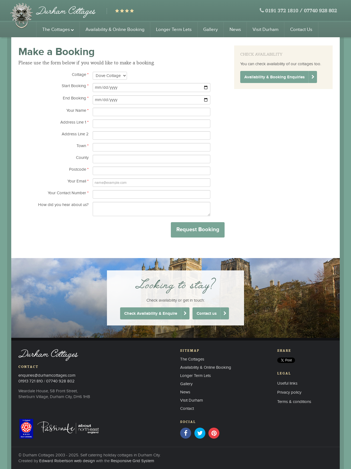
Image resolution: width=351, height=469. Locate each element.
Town (83, 146)
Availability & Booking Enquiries (274, 77)
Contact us (207, 313)
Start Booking (75, 86)
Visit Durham (266, 29)
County (82, 157)
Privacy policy (289, 392)
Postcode (79, 169)
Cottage (80, 74)
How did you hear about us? (63, 204)
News (235, 29)
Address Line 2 (75, 134)
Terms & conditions (294, 401)
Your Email (78, 181)
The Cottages (58, 29)
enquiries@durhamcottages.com (46, 375)
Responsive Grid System (132, 461)
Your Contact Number (68, 193)
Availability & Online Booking (115, 29)
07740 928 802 (320, 11)
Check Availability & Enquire (150, 313)
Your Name (77, 110)
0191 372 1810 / (283, 11)
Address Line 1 (74, 122)
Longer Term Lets (174, 29)
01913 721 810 (30, 381)
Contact (187, 408)
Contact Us (301, 29)
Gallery (210, 29)
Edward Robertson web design (67, 461)
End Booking (76, 98)
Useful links (287, 383)
